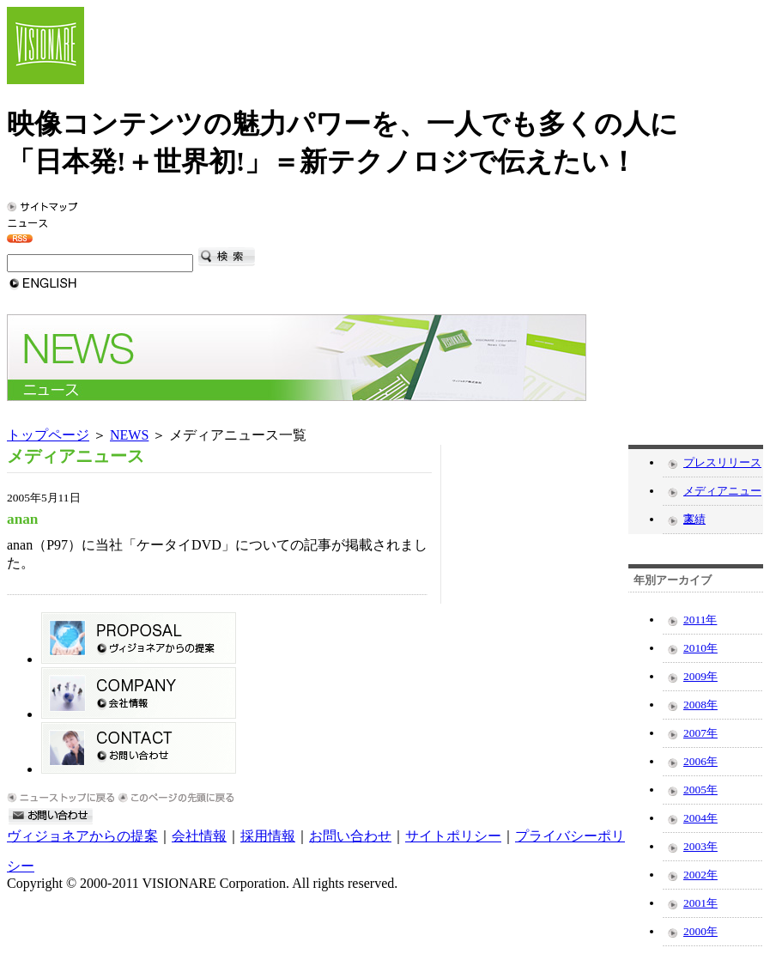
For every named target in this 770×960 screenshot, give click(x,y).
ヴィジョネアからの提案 (82, 836)
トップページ (48, 435)
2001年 (700, 902)
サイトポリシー (453, 836)
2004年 (700, 817)
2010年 (700, 647)
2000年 (700, 931)
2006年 (700, 761)
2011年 (700, 619)
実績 (694, 519)
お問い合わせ (350, 836)
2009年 (700, 676)
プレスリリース (722, 462)
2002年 (700, 874)
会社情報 (199, 836)
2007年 (700, 732)
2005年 (700, 789)
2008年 (700, 704)
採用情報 (267, 836)
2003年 (700, 846)
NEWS (129, 435)
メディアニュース (722, 494)
